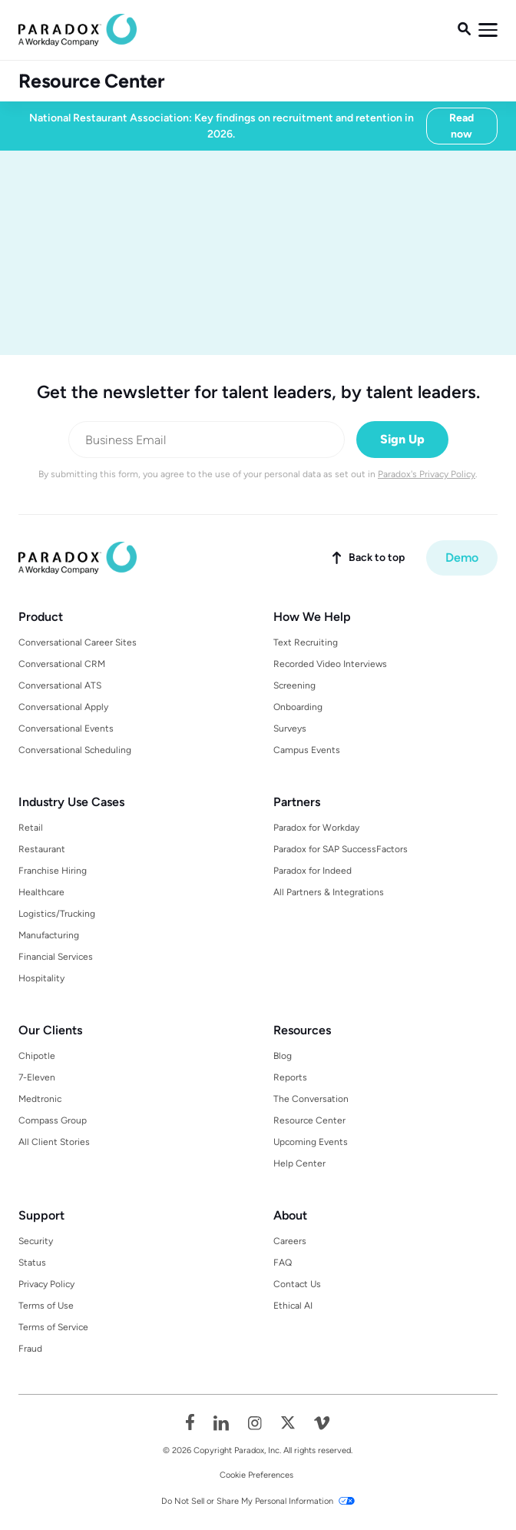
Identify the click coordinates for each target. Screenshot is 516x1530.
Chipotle (36, 1055)
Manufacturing (48, 935)
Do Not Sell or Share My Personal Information (247, 1501)
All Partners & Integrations (328, 892)
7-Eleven (36, 1077)
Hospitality (41, 978)
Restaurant (41, 849)
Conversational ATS (59, 685)
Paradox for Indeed (312, 870)
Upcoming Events (310, 1142)
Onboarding (297, 707)
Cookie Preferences (256, 1475)
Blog (282, 1055)
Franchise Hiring (52, 870)
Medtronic (39, 1099)
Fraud (30, 1348)
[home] (77, 30)
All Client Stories (54, 1142)
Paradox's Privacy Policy (426, 474)
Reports (290, 1077)
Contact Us (297, 1284)
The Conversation (311, 1099)
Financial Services (55, 956)
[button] (488, 30)
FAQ (282, 1262)
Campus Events (306, 750)
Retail (30, 827)
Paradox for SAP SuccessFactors (340, 849)
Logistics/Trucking (56, 913)
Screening (294, 685)
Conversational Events (66, 728)
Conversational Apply (63, 707)
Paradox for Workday (316, 827)
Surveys (289, 728)
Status (32, 1262)
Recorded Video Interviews (330, 664)
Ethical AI (293, 1305)
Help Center (299, 1163)
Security (35, 1241)
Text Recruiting (305, 642)
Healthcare (41, 892)
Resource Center (91, 81)
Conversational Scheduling (74, 750)
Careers (289, 1241)
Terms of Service (53, 1327)
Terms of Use (46, 1305)
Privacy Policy (46, 1284)
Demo (461, 557)
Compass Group (52, 1120)
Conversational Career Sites (77, 642)
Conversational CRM (61, 664)
